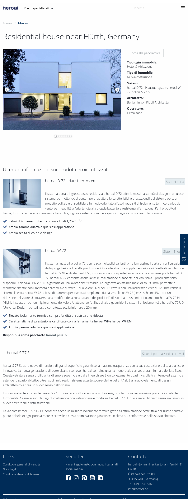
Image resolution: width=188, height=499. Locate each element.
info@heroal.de (138, 489)
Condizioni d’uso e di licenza (21, 474)
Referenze (7, 22)
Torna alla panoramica (145, 53)
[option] (62, 89)
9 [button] (70, 136)
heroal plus (55, 335)
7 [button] (66, 136)
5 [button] (62, 136)
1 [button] (54, 136)
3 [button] (58, 136)
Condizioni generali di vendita (21, 464)
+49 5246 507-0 (144, 484)
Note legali (9, 469)
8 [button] (68, 136)
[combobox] (154, 8)
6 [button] (64, 136)
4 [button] (60, 136)
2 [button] (56, 136)
